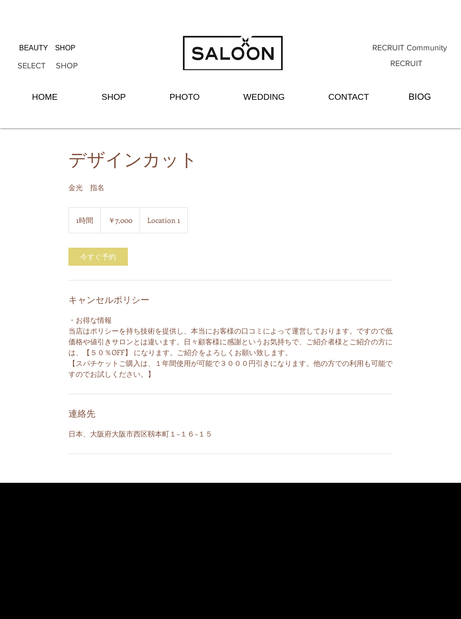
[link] (98, 257)
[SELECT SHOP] (47, 66)
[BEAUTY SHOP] (47, 48)
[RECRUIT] (406, 64)
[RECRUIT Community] (409, 48)
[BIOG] (419, 97)
